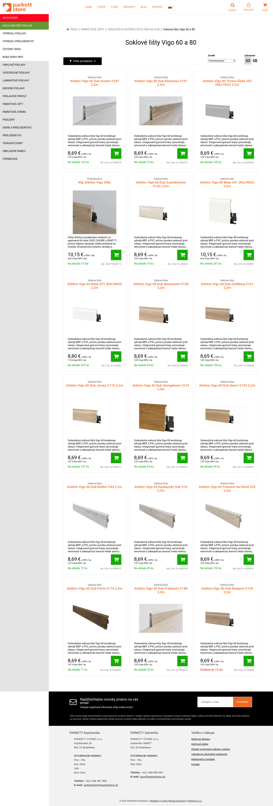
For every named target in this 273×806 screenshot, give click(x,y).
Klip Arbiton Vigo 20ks (94, 180)
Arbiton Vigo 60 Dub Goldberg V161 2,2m (227, 284)
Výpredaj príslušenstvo (18, 41)
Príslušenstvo (12, 135)
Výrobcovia (10, 159)
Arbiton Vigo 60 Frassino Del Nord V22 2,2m (227, 487)
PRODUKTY (129, 7)
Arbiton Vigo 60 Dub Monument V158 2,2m (160, 284)
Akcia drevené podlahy (17, 25)
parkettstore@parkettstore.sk (101, 785)
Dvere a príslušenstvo (17, 127)
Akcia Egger (10, 17)
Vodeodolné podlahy (16, 72)
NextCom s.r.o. (195, 801)
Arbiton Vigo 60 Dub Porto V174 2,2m (94, 586)
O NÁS (114, 7)
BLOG (144, 7)
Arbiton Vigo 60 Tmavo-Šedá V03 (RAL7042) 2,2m (227, 81)
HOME (88, 7)
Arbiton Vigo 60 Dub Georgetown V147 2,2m (160, 385)
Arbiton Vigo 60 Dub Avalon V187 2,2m (94, 81)
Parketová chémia (14, 111)
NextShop (154, 801)
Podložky (9, 119)
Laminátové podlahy (16, 80)
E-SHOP (101, 7)
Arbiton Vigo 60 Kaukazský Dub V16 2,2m (160, 487)
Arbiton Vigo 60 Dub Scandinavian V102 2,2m (160, 182)
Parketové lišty (13, 104)
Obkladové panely (14, 151)
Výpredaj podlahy (14, 33)
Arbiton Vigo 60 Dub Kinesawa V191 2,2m (160, 81)
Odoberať (242, 701)
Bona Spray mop (13, 57)
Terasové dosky (13, 143)
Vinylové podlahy (14, 64)
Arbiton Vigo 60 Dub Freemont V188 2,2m (160, 588)
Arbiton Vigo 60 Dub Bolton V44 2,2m (94, 485)
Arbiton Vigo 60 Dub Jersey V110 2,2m (94, 383)
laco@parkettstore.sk (152, 776)
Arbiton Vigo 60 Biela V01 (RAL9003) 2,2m (94, 284)
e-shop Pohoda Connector (173, 801)
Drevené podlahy (14, 88)
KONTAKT (157, 7)
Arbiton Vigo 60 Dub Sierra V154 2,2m (227, 383)
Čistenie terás (12, 49)
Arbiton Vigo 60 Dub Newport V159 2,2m (227, 588)
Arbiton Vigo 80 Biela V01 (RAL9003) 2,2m (227, 182)
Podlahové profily (14, 96)
